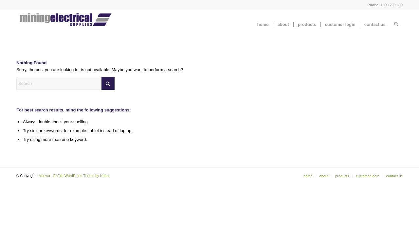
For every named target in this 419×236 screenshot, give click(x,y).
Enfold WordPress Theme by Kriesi (81, 176)
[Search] (396, 24)
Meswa (44, 176)
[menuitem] (263, 24)
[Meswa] (65, 24)
